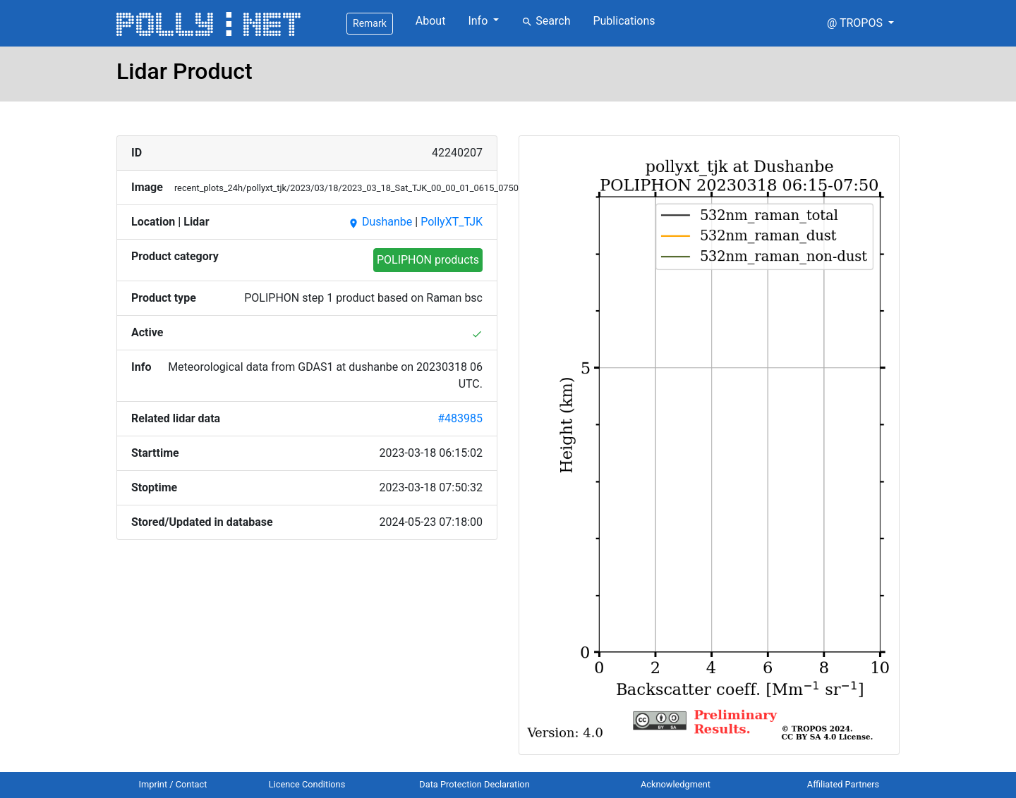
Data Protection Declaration (474, 784)
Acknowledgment (675, 784)
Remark (370, 23)
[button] (860, 23)
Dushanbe (380, 221)
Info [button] (479, 20)
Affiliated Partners (843, 784)
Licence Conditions (307, 784)
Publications (624, 20)
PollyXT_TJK (452, 221)
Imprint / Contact (173, 784)
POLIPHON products (428, 259)
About (431, 20)
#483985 (460, 418)
